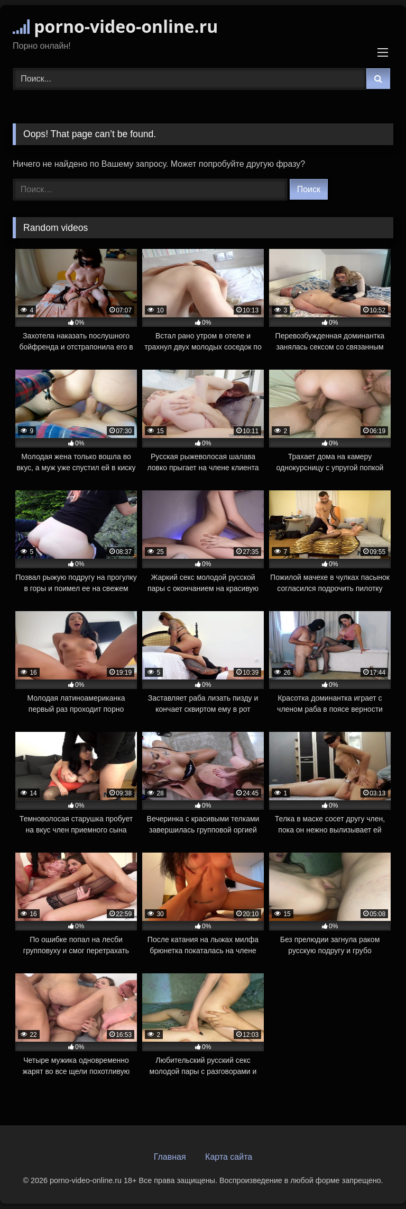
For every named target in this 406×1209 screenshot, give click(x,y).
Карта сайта (228, 1156)
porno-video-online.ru (115, 26)
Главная (170, 1156)
